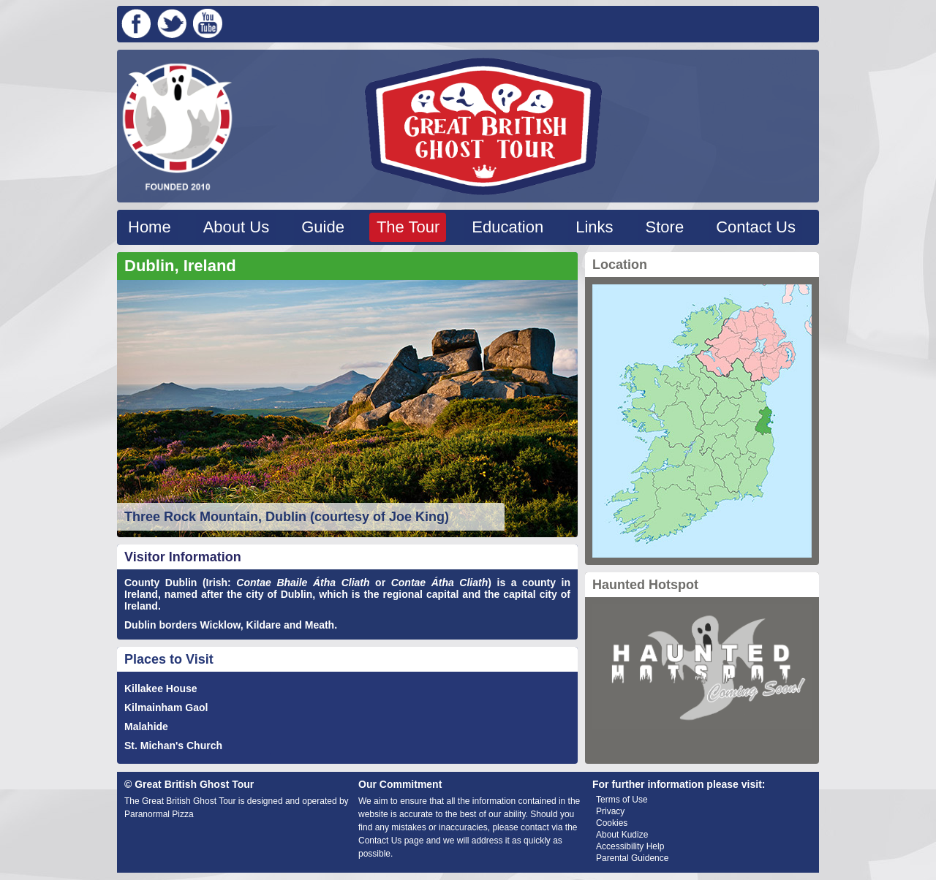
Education (507, 227)
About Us (236, 227)
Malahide (146, 726)
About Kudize (622, 835)
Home (149, 227)
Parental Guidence (632, 858)
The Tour (408, 227)
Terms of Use (622, 799)
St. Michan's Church (173, 745)
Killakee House (160, 688)
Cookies (611, 823)
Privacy (610, 811)
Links (594, 227)
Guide (322, 227)
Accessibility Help (630, 846)
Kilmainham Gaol (166, 707)
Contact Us (756, 227)
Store (665, 227)
